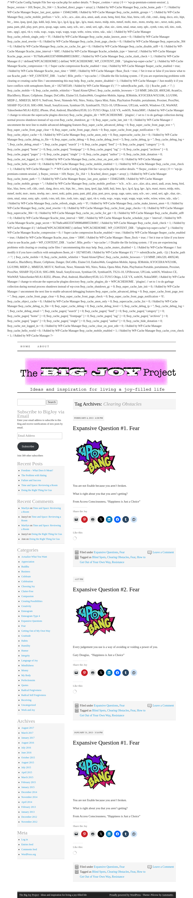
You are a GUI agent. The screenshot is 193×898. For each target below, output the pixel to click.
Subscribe (28, 446)
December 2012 (29, 816)
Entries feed (27, 844)
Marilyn (25, 508)
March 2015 (27, 777)
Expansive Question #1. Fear (106, 428)
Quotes (24, 685)
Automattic (167, 894)
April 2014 (26, 802)
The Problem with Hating (34, 475)
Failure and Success (31, 480)
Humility (25, 645)
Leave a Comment (163, 552)
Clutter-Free (27, 591)
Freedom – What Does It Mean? (37, 470)
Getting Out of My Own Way (35, 630)
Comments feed (29, 849)
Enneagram (27, 611)
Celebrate (26, 576)
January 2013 (28, 811)
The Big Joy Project (29, 894)
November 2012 (29, 821)
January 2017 (28, 737)
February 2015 (28, 782)
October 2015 (28, 757)
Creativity (26, 606)
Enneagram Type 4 (30, 616)
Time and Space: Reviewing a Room (39, 485)
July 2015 (26, 767)
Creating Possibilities (31, 601)
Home (26, 346)
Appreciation (27, 561)
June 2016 (26, 752)
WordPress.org (28, 854)
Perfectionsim (28, 680)
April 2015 (26, 772)
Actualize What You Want (34, 556)
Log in (24, 839)
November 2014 (29, 797)
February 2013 (28, 807)
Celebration (27, 581)
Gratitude (26, 635)
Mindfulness (27, 665)
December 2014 (29, 792)
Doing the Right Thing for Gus (36, 490)
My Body (26, 675)
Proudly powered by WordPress (125, 894)
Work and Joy (28, 710)
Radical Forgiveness (31, 690)
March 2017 (27, 732)
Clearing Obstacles (118, 557)
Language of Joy (29, 660)
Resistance (118, 562)
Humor (24, 650)
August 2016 (27, 742)
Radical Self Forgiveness (33, 695)
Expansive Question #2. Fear (106, 589)
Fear (122, 552)
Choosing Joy (28, 586)
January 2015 (28, 787)
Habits (24, 640)
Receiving (26, 700)
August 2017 (27, 727)
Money (24, 670)
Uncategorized (28, 705)
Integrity (25, 655)
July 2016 (26, 747)
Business (25, 571)
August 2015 (27, 762)
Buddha (25, 566)
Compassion (27, 596)
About (43, 346)
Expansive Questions (106, 552)
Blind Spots (99, 557)
